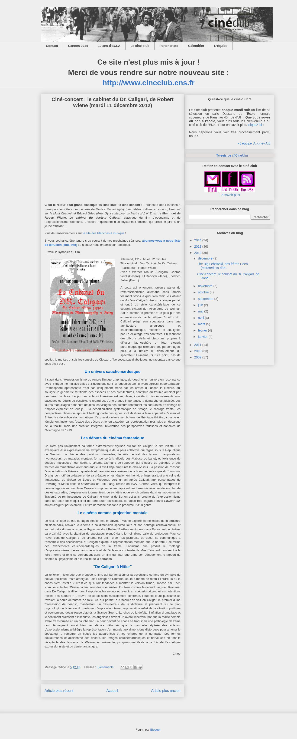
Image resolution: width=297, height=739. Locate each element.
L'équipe (220, 46)
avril (201, 318)
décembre (205, 258)
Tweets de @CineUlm (232, 155)
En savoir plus (230, 195)
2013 (197, 246)
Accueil (112, 691)
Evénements (105, 667)
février (202, 330)
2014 (197, 240)
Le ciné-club (139, 46)
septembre (205, 299)
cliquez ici (255, 125)
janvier (202, 336)
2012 (197, 253)
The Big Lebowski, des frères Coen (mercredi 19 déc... (222, 266)
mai (200, 311)
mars (201, 324)
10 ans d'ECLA (109, 46)
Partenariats (168, 46)
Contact (52, 46)
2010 (197, 351)
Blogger (155, 729)
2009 (197, 357)
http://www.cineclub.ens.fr (148, 83)
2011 (197, 345)
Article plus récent (59, 691)
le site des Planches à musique (103, 233)
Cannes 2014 (78, 46)
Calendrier (196, 46)
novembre (205, 286)
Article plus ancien (166, 691)
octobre (203, 292)
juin (200, 305)
